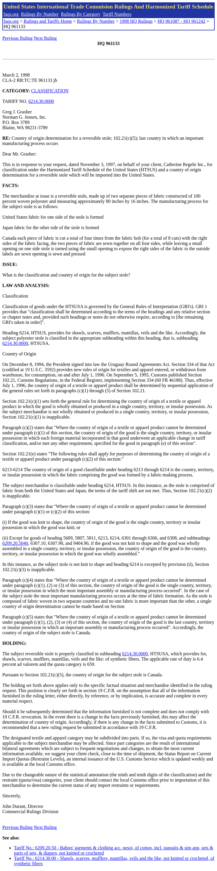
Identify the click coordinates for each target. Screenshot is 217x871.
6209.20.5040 (15, 543)
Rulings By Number (40, 14)
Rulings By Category (80, 14)
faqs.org (11, 14)
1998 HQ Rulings (136, 21)
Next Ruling (45, 38)
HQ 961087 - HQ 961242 (181, 21)
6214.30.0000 (41, 101)
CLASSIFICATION (50, 90)
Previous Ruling (17, 38)
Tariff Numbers (117, 14)
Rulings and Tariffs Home (48, 21)
